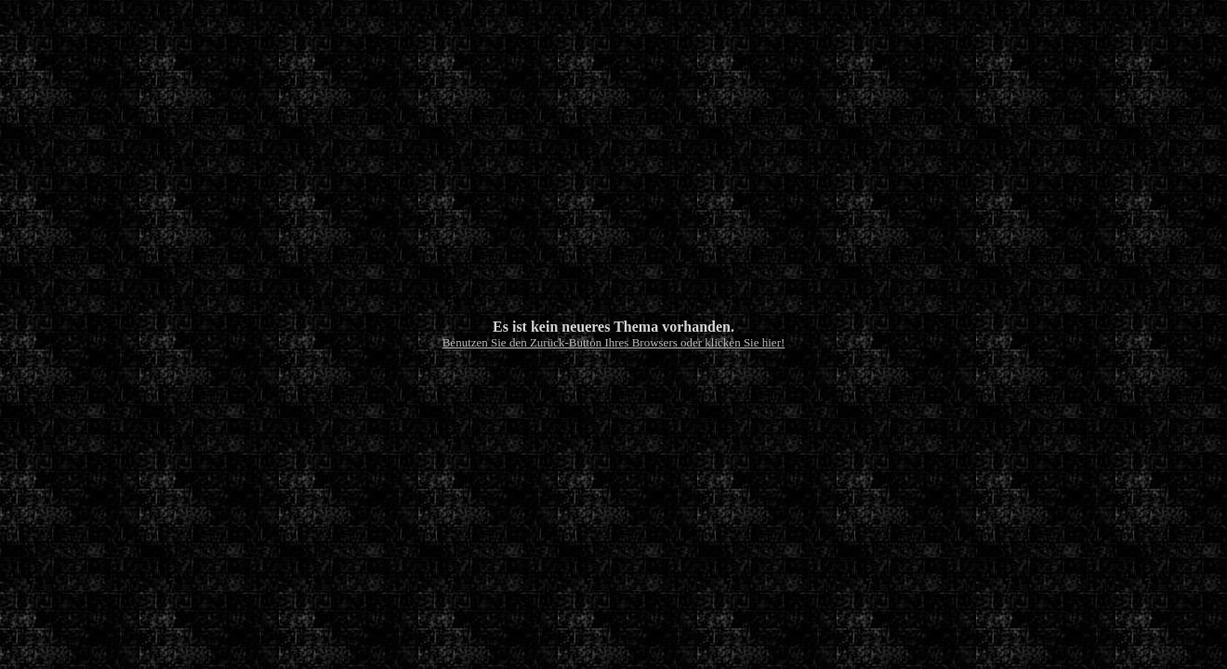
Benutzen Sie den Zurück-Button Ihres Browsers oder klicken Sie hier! (613, 342)
